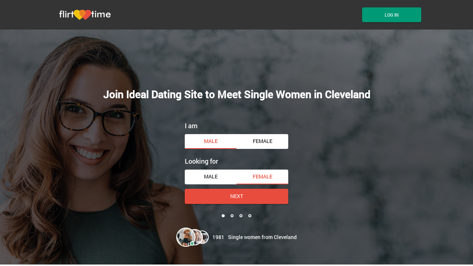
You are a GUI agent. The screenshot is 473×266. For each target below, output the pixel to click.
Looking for (201, 161)
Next (236, 196)
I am (191, 125)
